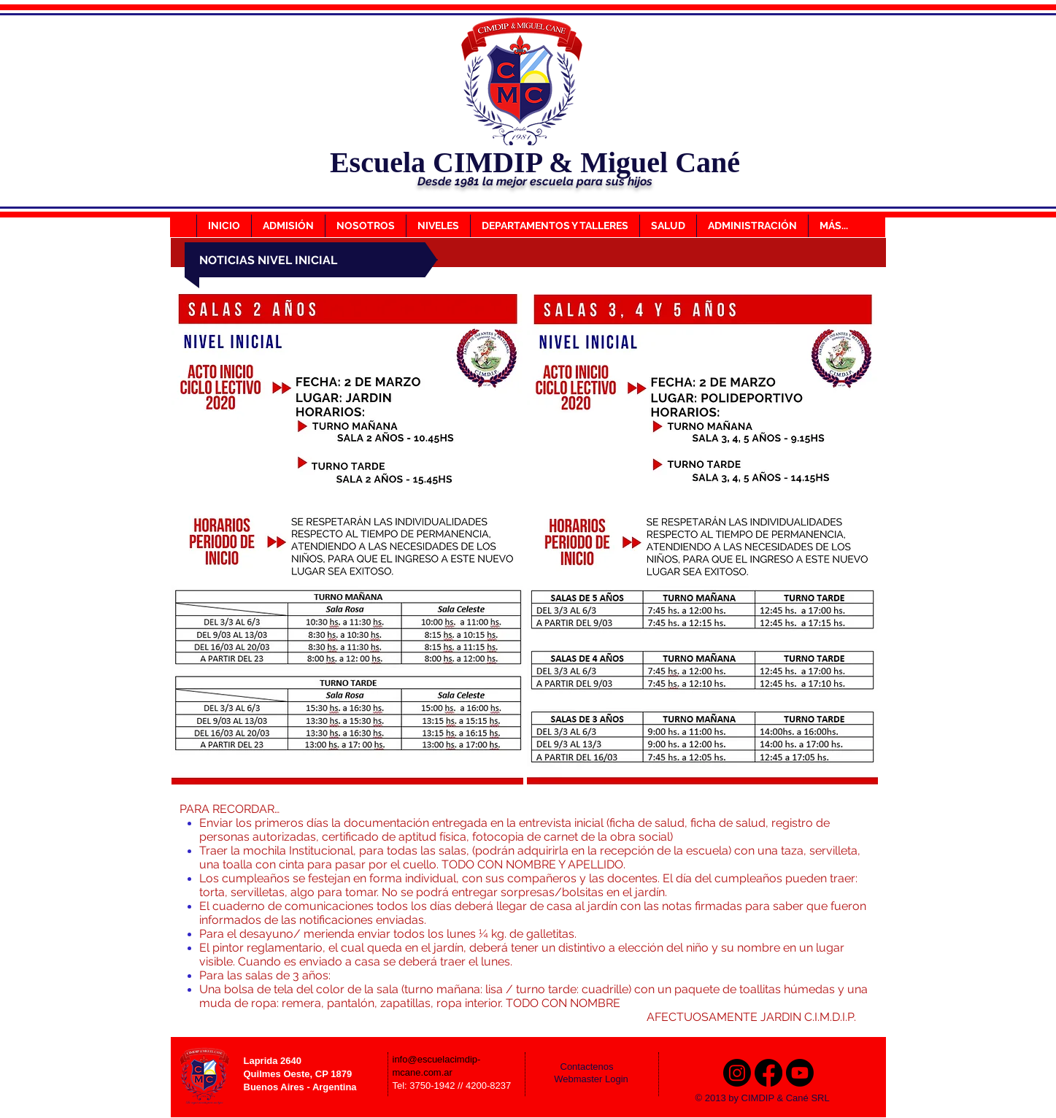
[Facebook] (768, 1073)
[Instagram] (737, 1073)
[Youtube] (800, 1073)
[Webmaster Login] (591, 1080)
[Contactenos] (596, 1067)
